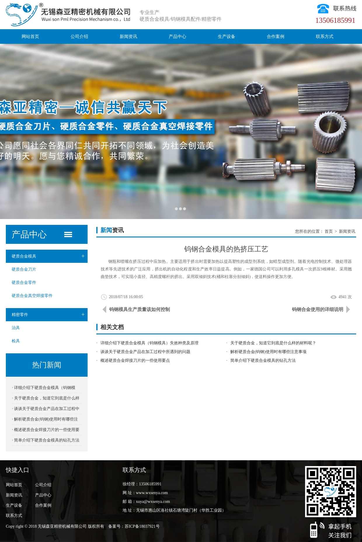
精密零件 (50, 314)
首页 (329, 231)
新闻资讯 (128, 36)
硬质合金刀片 (24, 269)
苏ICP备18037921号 (142, 526)
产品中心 (177, 36)
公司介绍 (79, 36)
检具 (16, 341)
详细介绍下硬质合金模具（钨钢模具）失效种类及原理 (149, 343)
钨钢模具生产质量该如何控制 (139, 309)
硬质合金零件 (24, 282)
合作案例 (275, 36)
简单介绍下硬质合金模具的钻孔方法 (263, 360)
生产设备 (226, 36)
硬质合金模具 (50, 256)
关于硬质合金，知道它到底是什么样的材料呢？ (273, 343)
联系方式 (324, 36)
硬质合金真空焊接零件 (32, 295)
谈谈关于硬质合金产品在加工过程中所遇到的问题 (145, 352)
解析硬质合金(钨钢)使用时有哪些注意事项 (268, 352)
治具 (16, 328)
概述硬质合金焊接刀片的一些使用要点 (135, 360)
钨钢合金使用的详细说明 (317, 309)
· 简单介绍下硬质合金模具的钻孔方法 (45, 440)
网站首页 (30, 36)
